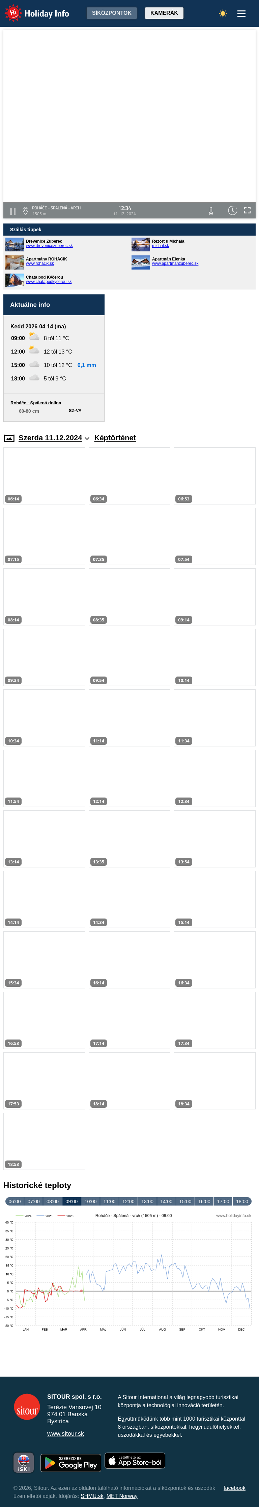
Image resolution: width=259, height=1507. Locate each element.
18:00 (242, 1201)
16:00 (204, 1201)
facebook (235, 1488)
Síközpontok (112, 13)
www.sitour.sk (65, 1433)
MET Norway (122, 1496)
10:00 (90, 1201)
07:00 (34, 1201)
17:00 (223, 1201)
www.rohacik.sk (40, 263)
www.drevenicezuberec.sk (49, 245)
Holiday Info (30, 8)
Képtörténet (115, 438)
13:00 (147, 1201)
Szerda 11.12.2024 (54, 438)
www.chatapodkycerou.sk (48, 281)
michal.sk (160, 245)
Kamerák (164, 13)
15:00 (185, 1201)
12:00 (128, 1201)
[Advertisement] (183, 358)
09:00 (71, 1201)
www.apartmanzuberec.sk (175, 263)
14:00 (166, 1201)
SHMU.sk (92, 1496)
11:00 (110, 1201)
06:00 (15, 1201)
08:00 (53, 1201)
